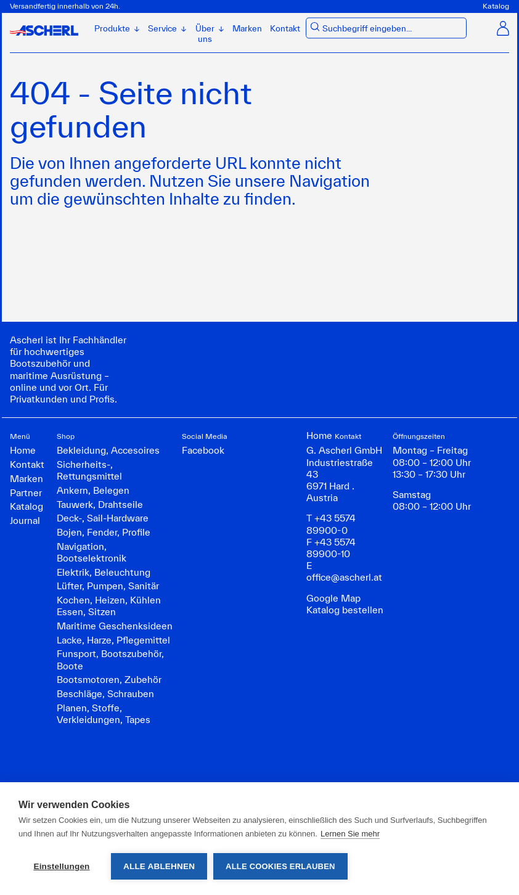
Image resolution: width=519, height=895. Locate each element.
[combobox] (392, 29)
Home (23, 450)
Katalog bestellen (344, 610)
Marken (247, 29)
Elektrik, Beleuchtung (103, 572)
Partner (26, 493)
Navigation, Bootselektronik (91, 552)
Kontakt (285, 29)
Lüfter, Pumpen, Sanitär (108, 586)
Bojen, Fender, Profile (103, 532)
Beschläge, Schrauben (105, 694)
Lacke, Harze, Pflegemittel (113, 640)
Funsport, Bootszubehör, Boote (110, 659)
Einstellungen (61, 866)
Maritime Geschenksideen (115, 626)
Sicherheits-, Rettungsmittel (89, 470)
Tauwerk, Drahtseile (100, 504)
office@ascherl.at (344, 577)
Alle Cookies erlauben (280, 866)
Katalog (496, 6)
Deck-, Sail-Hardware (103, 518)
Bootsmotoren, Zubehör (109, 679)
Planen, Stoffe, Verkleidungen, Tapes (103, 714)
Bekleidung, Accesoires (108, 450)
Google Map (333, 598)
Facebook (203, 450)
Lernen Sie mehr (350, 833)
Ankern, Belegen (93, 490)
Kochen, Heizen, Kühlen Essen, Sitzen (109, 606)
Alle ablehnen (159, 866)
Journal (25, 520)
